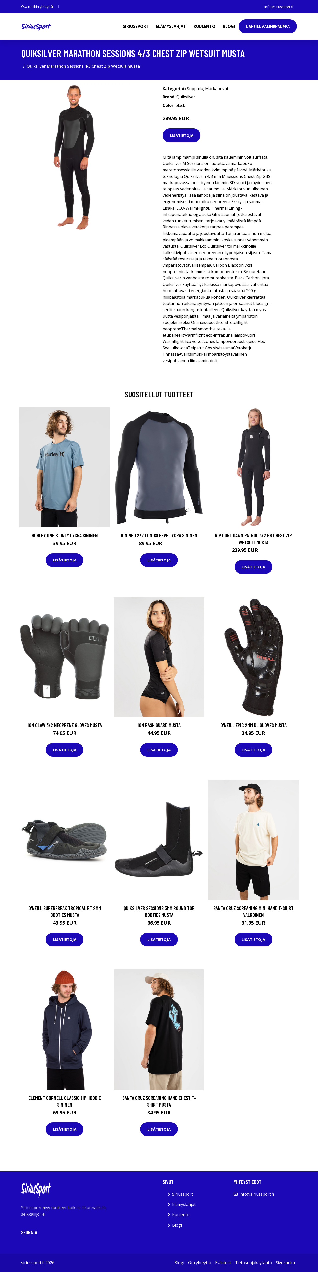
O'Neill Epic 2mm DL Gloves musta (253, 725)
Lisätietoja (181, 135)
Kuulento (204, 26)
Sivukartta (285, 1262)
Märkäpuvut (216, 88)
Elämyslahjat (171, 26)
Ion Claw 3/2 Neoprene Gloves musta (65, 725)
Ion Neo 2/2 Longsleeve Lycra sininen (159, 535)
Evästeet (223, 1262)
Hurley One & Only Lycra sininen (65, 535)
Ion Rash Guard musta (159, 725)
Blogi (229, 26)
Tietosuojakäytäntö (253, 1262)
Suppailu (195, 88)
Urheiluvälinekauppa (268, 26)
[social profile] (58, 6)
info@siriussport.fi (278, 6)
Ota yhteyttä (199, 1262)
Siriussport (136, 26)
